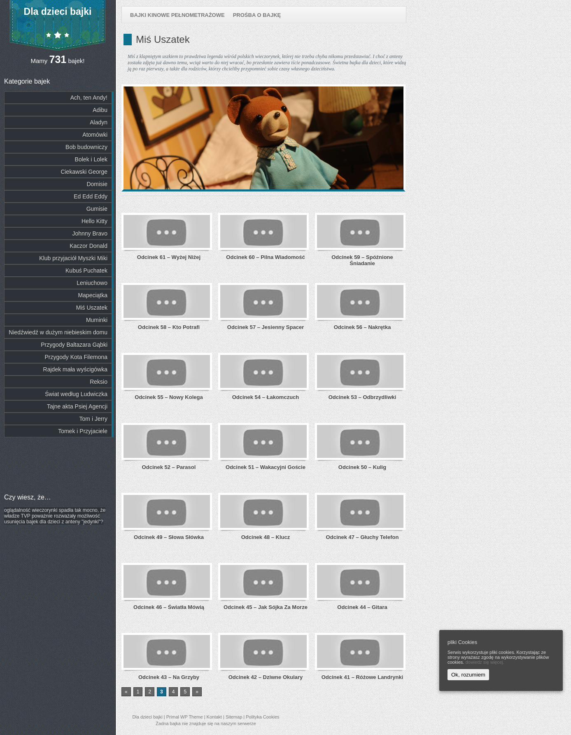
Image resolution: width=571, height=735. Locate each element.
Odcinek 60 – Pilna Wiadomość (265, 257)
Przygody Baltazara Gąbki (74, 344)
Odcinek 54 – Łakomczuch (265, 397)
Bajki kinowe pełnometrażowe (177, 15)
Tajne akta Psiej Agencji (77, 406)
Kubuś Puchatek (86, 270)
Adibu (100, 110)
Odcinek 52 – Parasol (169, 467)
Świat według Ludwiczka (76, 394)
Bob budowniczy (86, 147)
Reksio (98, 381)
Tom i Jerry (93, 418)
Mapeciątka (92, 295)
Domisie (96, 184)
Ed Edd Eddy (90, 196)
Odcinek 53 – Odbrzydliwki (362, 397)
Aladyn (98, 122)
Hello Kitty (94, 221)
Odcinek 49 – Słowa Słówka (169, 537)
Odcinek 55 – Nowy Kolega (169, 397)
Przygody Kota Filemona (75, 357)
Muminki (96, 320)
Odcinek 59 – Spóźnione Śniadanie (362, 260)
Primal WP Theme (184, 716)
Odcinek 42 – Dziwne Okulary (265, 677)
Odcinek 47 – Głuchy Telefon (362, 537)
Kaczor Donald (88, 246)
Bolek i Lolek (91, 159)
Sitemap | (236, 716)
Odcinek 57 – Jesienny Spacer (265, 327)
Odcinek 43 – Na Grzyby (168, 677)
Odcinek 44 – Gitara (362, 607)
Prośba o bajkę (257, 15)
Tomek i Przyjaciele (82, 431)
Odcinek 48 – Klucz (265, 537)
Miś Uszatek (91, 307)
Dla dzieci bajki (58, 11)
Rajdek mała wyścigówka (75, 369)
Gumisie (96, 208)
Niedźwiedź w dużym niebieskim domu (58, 332)
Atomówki (94, 134)
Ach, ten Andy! (88, 97)
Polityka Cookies (262, 716)
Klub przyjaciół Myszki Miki (73, 258)
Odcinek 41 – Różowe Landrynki (362, 677)
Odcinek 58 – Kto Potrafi (169, 327)
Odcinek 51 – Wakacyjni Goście (265, 467)
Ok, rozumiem (468, 675)
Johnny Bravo (89, 233)
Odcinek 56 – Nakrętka (362, 327)
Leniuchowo (92, 283)
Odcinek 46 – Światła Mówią (168, 607)
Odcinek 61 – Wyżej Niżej (168, 257)
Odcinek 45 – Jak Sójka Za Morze (266, 607)
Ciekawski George (84, 171)
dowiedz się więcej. (484, 662)
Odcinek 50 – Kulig (362, 467)
